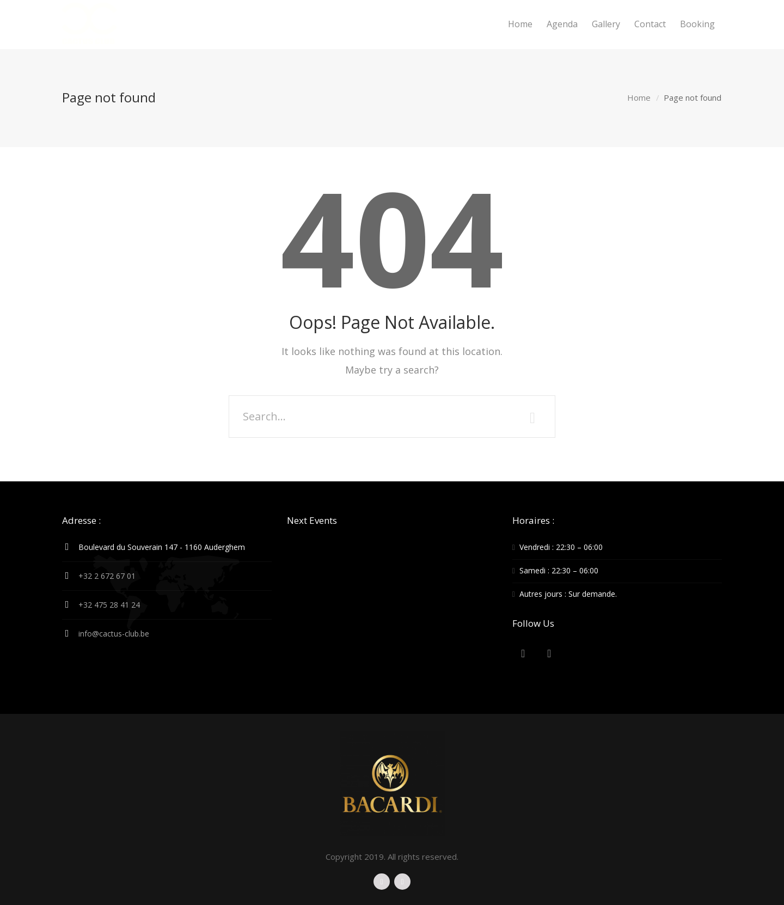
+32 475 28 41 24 (109, 605)
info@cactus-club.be (113, 633)
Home (639, 97)
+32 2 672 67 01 (107, 576)
